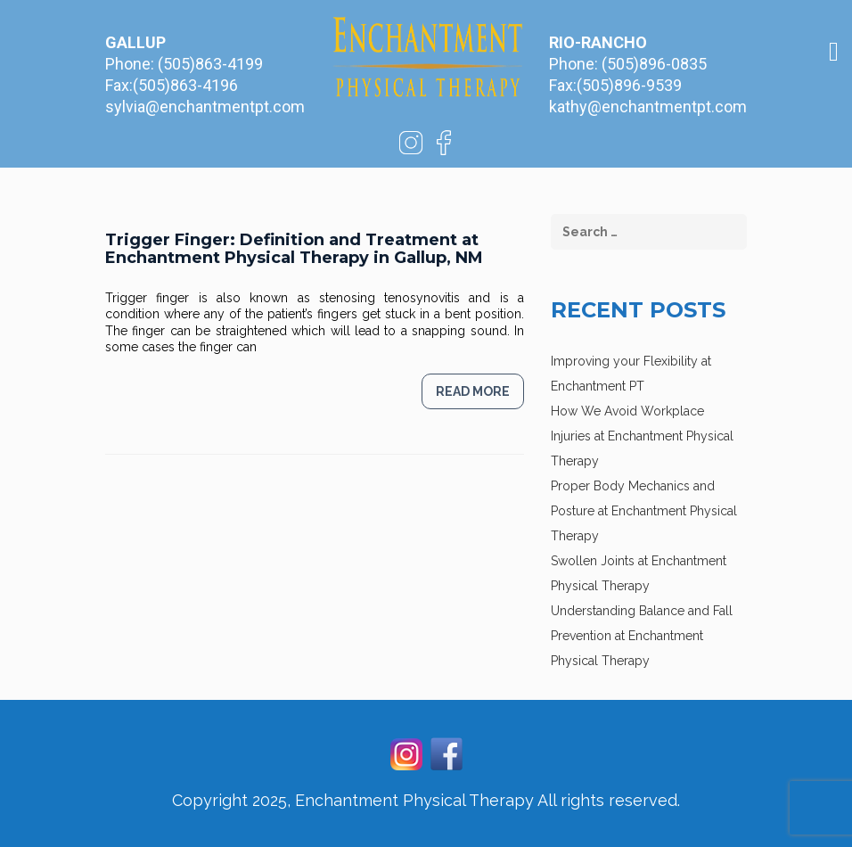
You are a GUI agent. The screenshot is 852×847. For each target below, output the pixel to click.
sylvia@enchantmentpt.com (205, 106)
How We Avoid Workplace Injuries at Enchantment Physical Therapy (642, 436)
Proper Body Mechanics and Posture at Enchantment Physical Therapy (644, 511)
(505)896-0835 (654, 63)
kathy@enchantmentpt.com (648, 106)
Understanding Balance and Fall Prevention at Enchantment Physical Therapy (642, 636)
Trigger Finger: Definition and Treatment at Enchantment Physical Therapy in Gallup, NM (294, 248)
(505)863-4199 (210, 63)
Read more (473, 391)
